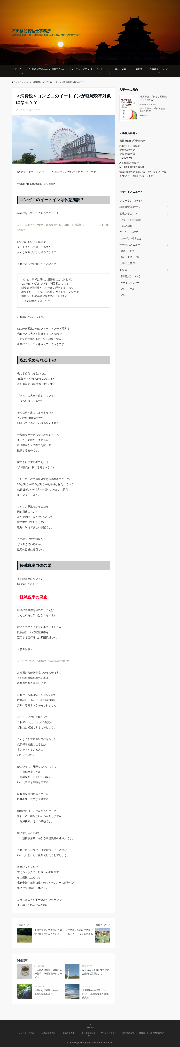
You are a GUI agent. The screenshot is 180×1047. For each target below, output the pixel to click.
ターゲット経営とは (131, 238)
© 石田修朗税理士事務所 (79, 1042)
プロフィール (127, 288)
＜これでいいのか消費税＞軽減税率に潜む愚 (43, 661)
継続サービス (127, 251)
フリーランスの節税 (131, 220)
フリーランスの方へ (21, 71)
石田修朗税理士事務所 (31, 31)
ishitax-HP (35, 110)
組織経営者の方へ (41, 69)
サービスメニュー (100, 69)
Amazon (144, 115)
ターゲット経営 (79, 69)
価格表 (139, 69)
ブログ (124, 294)
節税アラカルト (60, 69)
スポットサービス (130, 257)
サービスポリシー (130, 282)
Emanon (108, 1042)
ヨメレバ (152, 104)
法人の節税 (126, 226)
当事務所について (158, 69)
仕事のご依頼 (119, 69)
